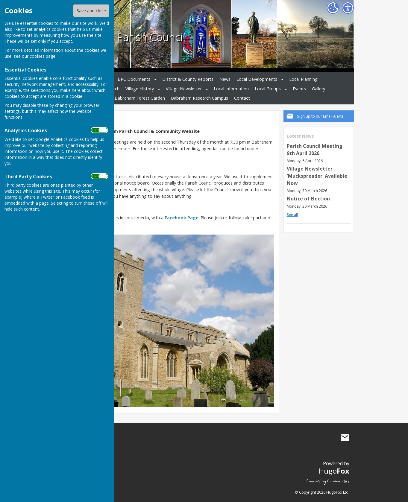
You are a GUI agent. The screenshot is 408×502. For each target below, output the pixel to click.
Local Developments (256, 79)
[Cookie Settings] (333, 8)
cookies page (42, 56)
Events (299, 89)
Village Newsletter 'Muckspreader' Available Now (317, 175)
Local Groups (268, 89)
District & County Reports (187, 79)
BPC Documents (134, 79)
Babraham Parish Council (124, 37)
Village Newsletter (184, 89)
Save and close (91, 10)
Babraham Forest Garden (140, 98)
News (224, 79)
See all (292, 214)
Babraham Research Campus (199, 98)
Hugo (334, 471)
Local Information (231, 89)
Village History (139, 89)
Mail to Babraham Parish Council (344, 437)
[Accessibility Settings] (348, 8)
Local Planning (303, 79)
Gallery (318, 89)
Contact (242, 98)
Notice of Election (308, 198)
